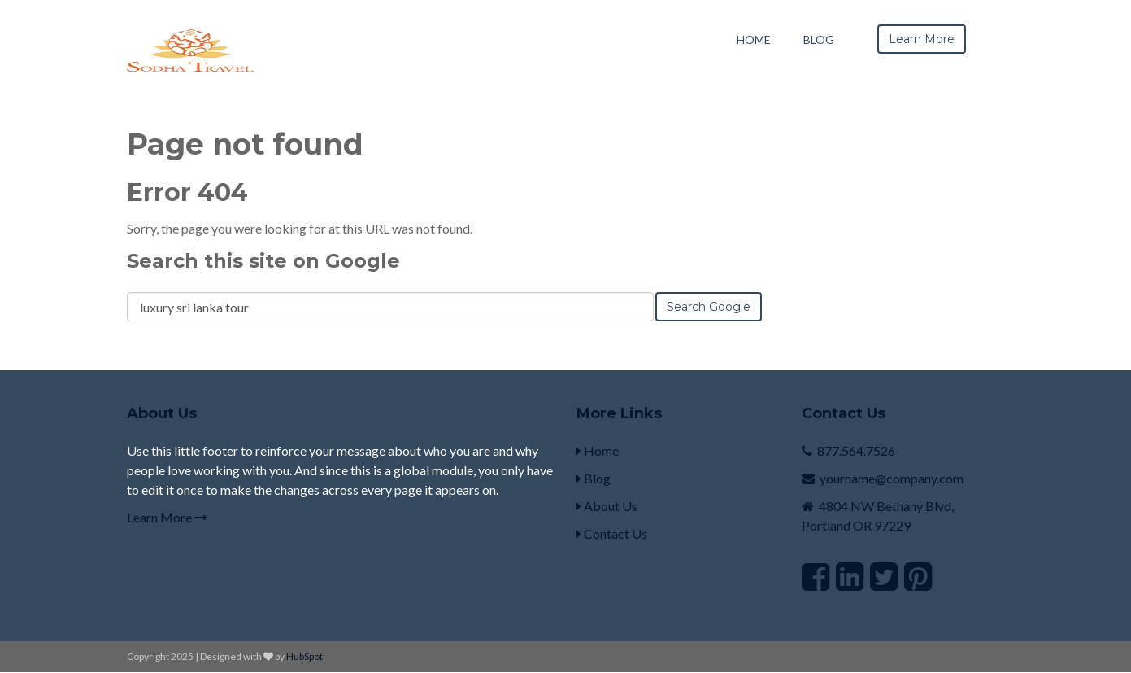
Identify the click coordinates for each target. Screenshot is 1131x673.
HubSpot (304, 656)
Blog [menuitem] (818, 39)
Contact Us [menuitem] (611, 533)
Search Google (708, 306)
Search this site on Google (263, 261)
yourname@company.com (892, 478)
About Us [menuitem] (606, 505)
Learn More (167, 517)
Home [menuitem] (754, 39)
